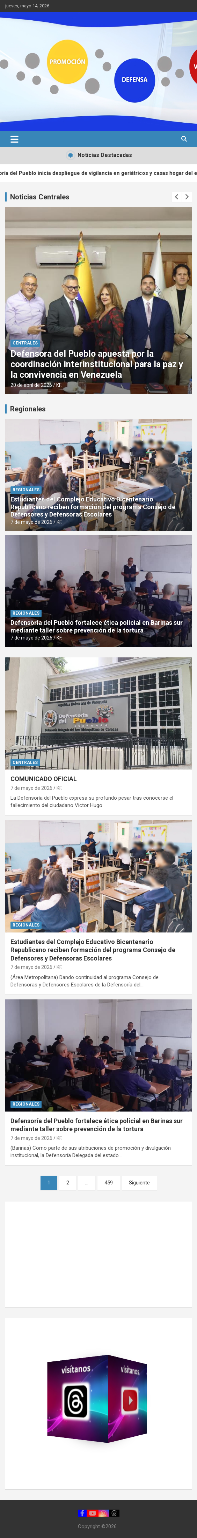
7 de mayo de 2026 (31, 522)
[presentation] (177, 197)
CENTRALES (25, 343)
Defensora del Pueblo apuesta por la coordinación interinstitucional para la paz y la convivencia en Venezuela (96, 364)
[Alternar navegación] (14, 139)
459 (108, 1183)
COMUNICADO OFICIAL (43, 778)
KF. (59, 385)
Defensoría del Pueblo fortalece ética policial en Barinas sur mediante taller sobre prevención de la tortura (96, 626)
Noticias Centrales (40, 197)
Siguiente (139, 1183)
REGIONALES (26, 489)
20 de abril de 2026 (31, 385)
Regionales (28, 409)
